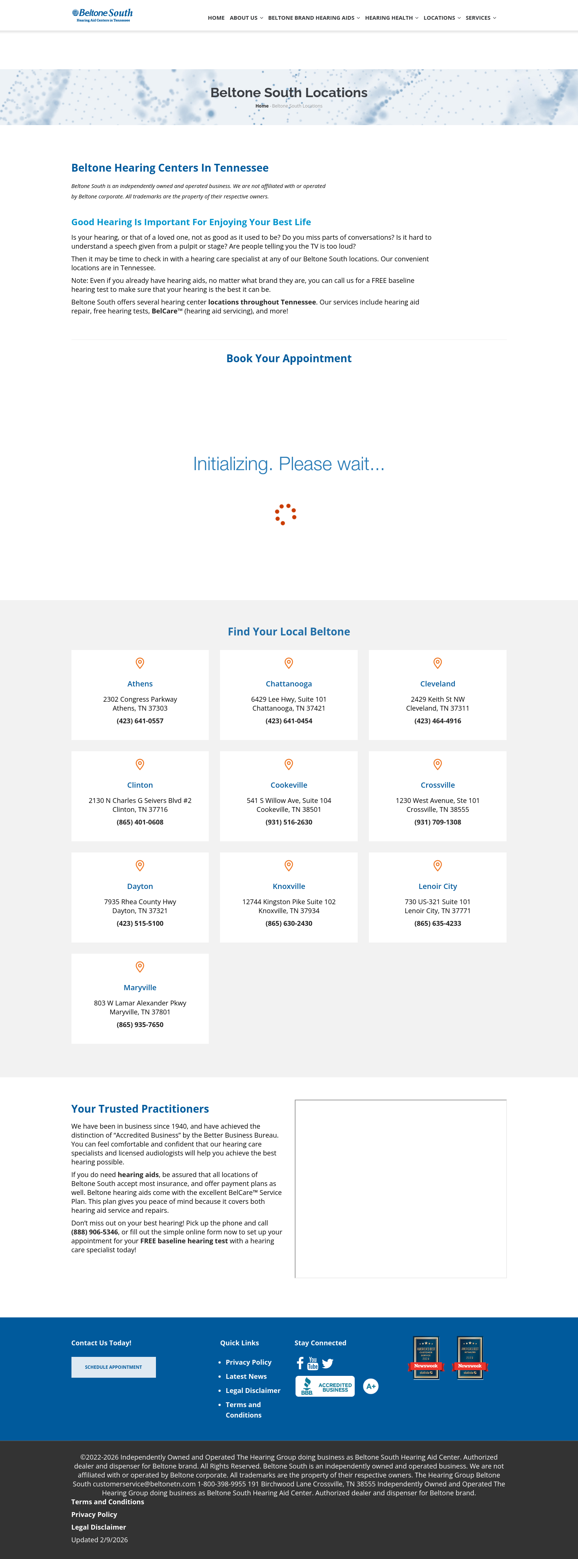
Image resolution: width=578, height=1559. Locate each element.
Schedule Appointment (113, 1367)
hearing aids (138, 1174)
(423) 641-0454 (289, 720)
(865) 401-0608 (140, 821)
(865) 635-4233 (438, 923)
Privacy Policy (248, 1362)
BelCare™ (166, 310)
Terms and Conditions (107, 1501)
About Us (210, 24)
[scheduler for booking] (289, 473)
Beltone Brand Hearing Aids (287, 24)
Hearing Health (375, 24)
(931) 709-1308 (438, 821)
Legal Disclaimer (253, 1390)
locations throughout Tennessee (262, 301)
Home (174, 24)
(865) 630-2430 (289, 923)
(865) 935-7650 (140, 1024)
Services (181, 56)
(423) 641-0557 (140, 720)
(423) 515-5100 (140, 923)
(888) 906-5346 (94, 1231)
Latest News (246, 1376)
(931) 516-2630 (289, 821)
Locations (433, 24)
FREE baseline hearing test (184, 1240)
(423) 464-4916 (438, 720)
